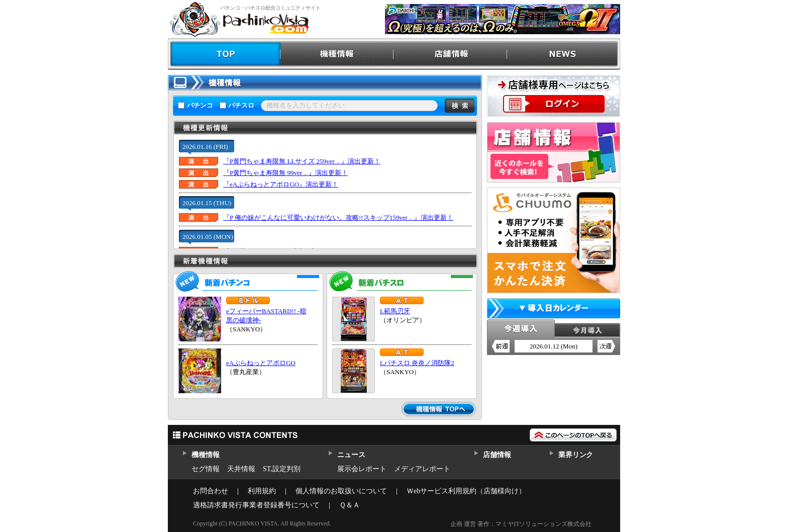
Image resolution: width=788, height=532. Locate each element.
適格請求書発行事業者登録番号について (256, 505)
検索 (459, 106)
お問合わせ (210, 491)
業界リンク (575, 455)
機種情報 (337, 54)
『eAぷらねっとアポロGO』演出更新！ (280, 184)
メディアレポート (422, 469)
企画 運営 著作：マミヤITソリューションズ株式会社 (521, 523)
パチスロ (241, 105)
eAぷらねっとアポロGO (261, 363)
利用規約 (262, 491)
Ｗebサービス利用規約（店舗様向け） (466, 491)
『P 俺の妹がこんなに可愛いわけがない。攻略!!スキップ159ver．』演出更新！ (338, 217)
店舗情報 (450, 54)
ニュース (351, 455)
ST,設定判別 (282, 469)
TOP (224, 54)
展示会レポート (361, 469)
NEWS (563, 54)
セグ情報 (205, 469)
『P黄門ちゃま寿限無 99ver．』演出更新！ (285, 172)
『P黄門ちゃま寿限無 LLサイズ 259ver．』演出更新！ (301, 161)
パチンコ (200, 105)
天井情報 (241, 469)
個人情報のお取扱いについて (341, 491)
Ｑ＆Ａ (349, 505)
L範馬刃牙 (395, 311)
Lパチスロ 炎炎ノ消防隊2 (417, 363)
